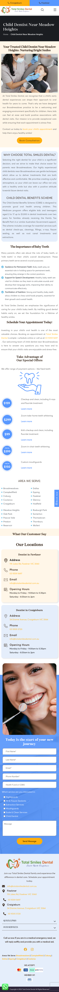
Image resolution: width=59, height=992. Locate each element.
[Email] (6, 580)
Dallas (4, 959)
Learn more (26, 409)
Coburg (48, 955)
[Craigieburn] (3, 905)
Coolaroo (32, 959)
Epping (12, 959)
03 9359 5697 (51, 338)
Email (13, 579)
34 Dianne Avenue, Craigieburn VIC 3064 (29, 619)
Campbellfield (37, 955)
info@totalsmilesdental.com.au (24, 583)
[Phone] (6, 570)
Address (15, 615)
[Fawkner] (3, 891)
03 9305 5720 (16, 629)
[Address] (6, 616)
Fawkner (12, 890)
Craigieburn (13, 904)
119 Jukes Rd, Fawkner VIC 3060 (24, 563)
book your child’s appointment (38, 129)
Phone (14, 569)
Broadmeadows (22, 955)
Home (5, 34)
